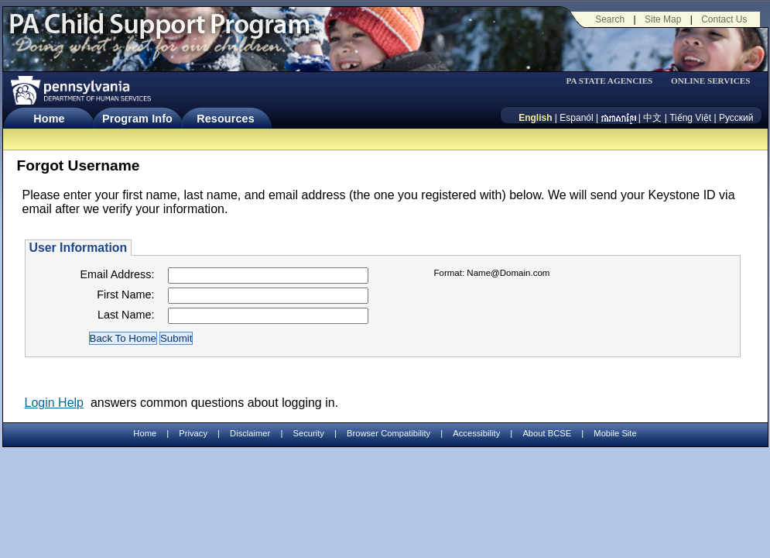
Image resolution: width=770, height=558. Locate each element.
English (535, 117)
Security (308, 433)
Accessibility (476, 433)
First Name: (125, 294)
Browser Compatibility (388, 433)
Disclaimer (250, 433)
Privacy (193, 433)
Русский (736, 117)
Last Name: (126, 314)
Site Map (663, 19)
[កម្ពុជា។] (618, 117)
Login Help (54, 402)
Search (610, 19)
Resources (226, 118)
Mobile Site (615, 433)
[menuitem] (614, 81)
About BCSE (546, 433)
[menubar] (614, 81)
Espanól (576, 117)
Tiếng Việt (690, 117)
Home (48, 118)
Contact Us (724, 19)
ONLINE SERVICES (711, 81)
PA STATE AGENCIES (609, 81)
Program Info (137, 118)
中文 (652, 117)
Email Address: (117, 274)
